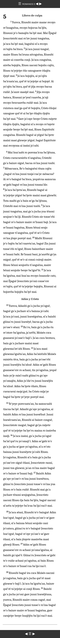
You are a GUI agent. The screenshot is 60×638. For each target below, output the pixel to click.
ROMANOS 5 (29, 4)
